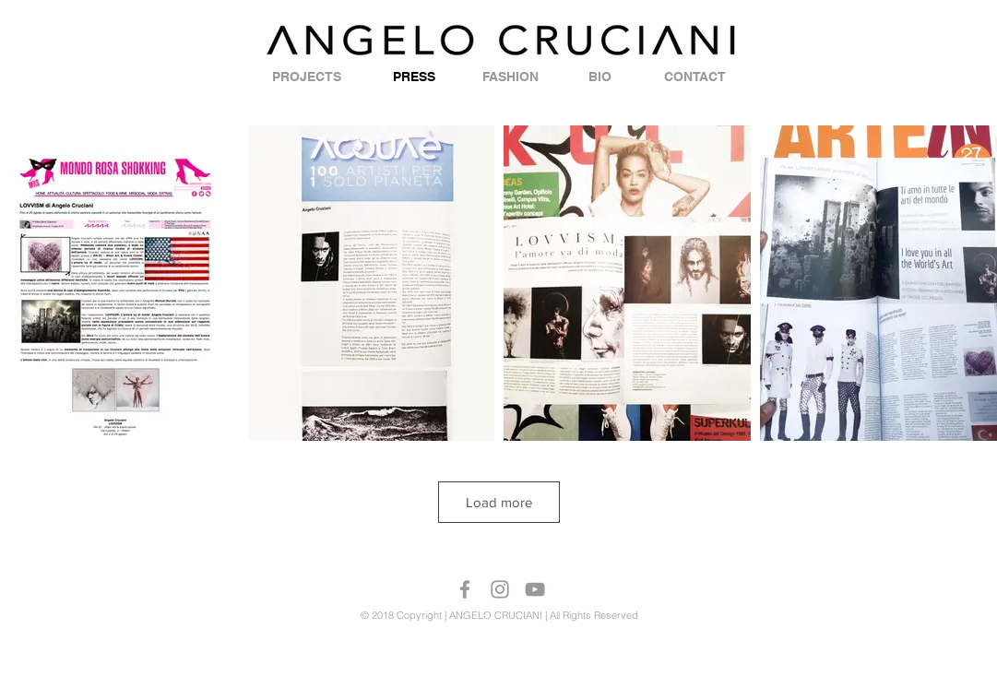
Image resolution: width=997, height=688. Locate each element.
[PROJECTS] (307, 77)
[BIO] (600, 77)
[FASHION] (510, 77)
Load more (499, 502)
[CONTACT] (695, 77)
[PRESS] (414, 77)
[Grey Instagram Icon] (500, 589)
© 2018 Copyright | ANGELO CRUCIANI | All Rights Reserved (499, 615)
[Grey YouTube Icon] (535, 589)
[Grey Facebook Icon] (465, 589)
